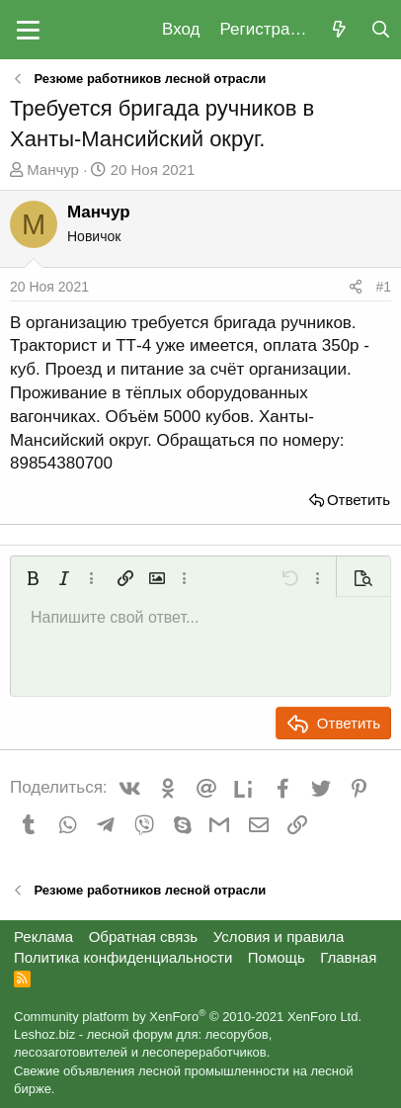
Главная (348, 957)
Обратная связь (144, 936)
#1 (383, 287)
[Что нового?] (339, 30)
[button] (28, 29)
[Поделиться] (355, 287)
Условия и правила (279, 936)
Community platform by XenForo (187, 1016)
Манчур (53, 169)
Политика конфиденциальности (123, 957)
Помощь (276, 957)
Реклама (43, 936)
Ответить (358, 499)
